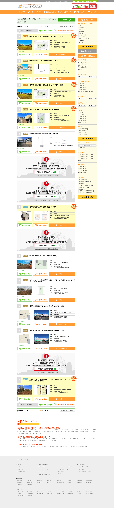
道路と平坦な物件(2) (84, 187)
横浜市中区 (19, 480)
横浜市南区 (59, 480)
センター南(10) (83, 37)
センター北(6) (82, 35)
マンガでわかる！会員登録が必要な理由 (46, 175)
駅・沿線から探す (21, 467)
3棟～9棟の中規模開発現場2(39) (87, 193)
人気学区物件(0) (83, 179)
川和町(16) (81, 40)
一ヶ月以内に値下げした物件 (86, 156)
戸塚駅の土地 (69, 491)
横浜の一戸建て (20, 491)
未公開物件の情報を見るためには (84, 471)
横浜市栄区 (19, 482)
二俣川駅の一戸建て (21, 495)
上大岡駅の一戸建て (21, 493)
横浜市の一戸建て (40, 491)
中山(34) (81, 42)
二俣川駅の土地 (30, 495)
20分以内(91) (82, 89)
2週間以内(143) (83, 169)
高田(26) (81, 29)
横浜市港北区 (79, 482)
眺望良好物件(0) (83, 189)
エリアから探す (21, 466)
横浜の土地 (29, 491)
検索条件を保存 (68, 20)
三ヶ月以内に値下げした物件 (86, 158)
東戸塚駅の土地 (89, 491)
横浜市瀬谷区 (49, 482)
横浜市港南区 (69, 480)
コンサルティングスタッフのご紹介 (65, 466)
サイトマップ (60, 473)
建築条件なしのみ (85, 68)
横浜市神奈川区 (89, 480)
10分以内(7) (82, 85)
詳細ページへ (63, 54)
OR (79, 147)
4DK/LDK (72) (82, 132)
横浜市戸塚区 (29, 482)
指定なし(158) (82, 122)
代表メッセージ (41, 467)
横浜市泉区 (39, 482)
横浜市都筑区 (89, 482)
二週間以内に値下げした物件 (86, 154)
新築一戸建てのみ (85, 64)
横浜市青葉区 (29, 484)
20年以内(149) (82, 120)
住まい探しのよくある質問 (63, 467)
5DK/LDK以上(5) (83, 134)
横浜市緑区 (19, 484)
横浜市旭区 (69, 482)
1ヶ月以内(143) (83, 170)
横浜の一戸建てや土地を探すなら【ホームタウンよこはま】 (28, 15)
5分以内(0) (81, 83)
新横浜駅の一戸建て (61, 493)
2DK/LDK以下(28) (83, 129)
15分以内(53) (82, 87)
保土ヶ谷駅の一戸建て (81, 493)
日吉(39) (81, 25)
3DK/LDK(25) (82, 130)
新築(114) (81, 112)
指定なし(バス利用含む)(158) (86, 91)
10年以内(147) (82, 116)
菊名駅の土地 (49, 493)
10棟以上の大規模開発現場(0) (86, 191)
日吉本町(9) (82, 27)
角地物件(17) (82, 183)
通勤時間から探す (21, 471)
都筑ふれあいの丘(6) (84, 38)
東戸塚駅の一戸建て (80, 491)
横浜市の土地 (49, 491)
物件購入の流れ (61, 471)
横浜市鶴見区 (79, 480)
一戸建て (81, 62)
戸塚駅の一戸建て (60, 491)
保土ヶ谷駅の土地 (89, 493)
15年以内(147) (82, 118)
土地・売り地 (82, 66)
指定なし (81, 160)
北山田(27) (81, 33)
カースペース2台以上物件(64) (86, 185)
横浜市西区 (49, 480)
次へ (48, 26)
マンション (82, 69)
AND (83, 147)
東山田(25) (81, 31)
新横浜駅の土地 (70, 493)
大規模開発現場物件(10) (85, 181)
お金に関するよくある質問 (63, 469)
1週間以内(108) (83, 167)
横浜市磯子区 (29, 480)
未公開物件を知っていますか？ (84, 466)
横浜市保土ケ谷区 (60, 482)
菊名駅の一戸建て (40, 493)
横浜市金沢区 (39, 480)
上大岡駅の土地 (30, 493)
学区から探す (20, 469)
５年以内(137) (82, 114)
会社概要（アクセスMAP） (43, 466)
